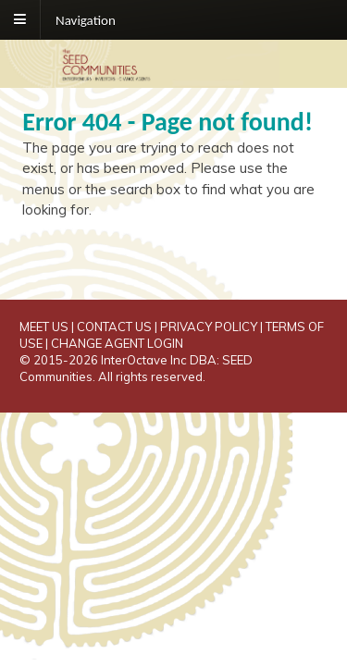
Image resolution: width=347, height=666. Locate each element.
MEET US (43, 326)
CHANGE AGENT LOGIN (117, 343)
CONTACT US (114, 326)
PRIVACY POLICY (208, 326)
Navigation (86, 19)
